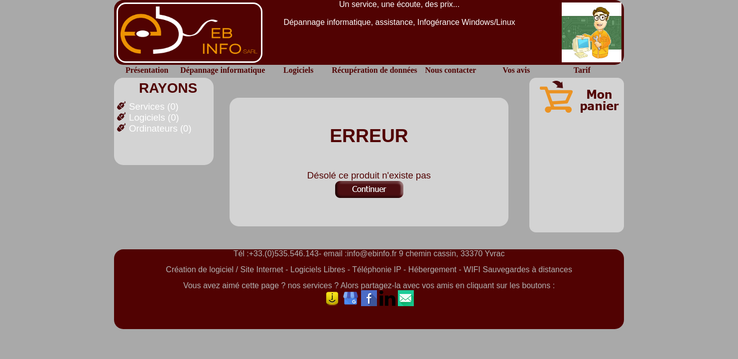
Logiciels (298, 70)
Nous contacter (450, 70)
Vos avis (516, 70)
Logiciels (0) (154, 117)
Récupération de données (374, 70)
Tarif (582, 70)
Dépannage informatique (222, 70)
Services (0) (154, 106)
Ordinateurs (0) (160, 128)
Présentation (146, 70)
